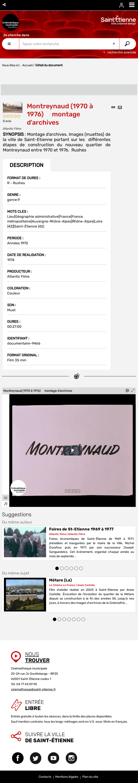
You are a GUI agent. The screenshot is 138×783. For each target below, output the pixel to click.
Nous (37, 657)
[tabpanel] (56, 270)
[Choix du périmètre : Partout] (10, 43)
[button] (4, 4)
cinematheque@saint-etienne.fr (33, 689)
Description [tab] (26, 165)
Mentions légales (66, 777)
